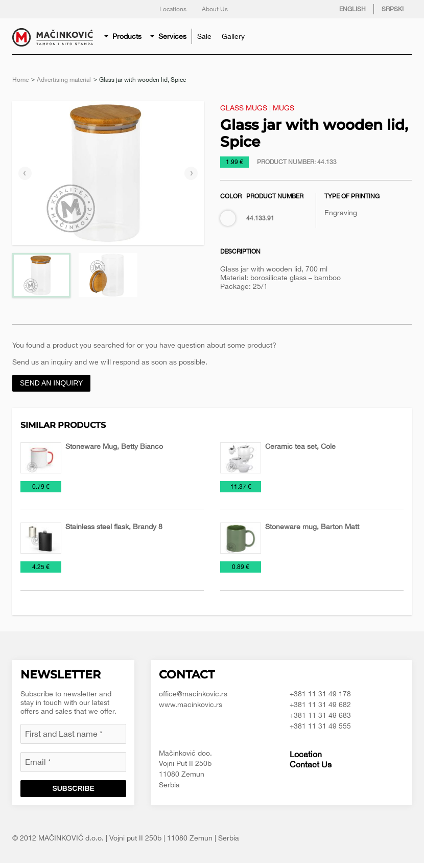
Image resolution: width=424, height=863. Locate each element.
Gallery (233, 36)
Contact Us (311, 764)
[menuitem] (124, 36)
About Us (215, 9)
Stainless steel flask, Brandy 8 (113, 527)
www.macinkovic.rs (190, 704)
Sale (204, 36)
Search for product (401, 36)
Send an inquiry (51, 383)
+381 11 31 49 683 (320, 715)
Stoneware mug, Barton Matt (312, 527)
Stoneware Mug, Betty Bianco (114, 446)
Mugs (283, 108)
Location (306, 754)
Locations (172, 9)
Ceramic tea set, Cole (300, 446)
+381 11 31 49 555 (320, 726)
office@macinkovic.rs (193, 694)
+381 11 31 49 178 (320, 694)
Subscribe (73, 788)
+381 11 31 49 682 (320, 704)
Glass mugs (243, 108)
